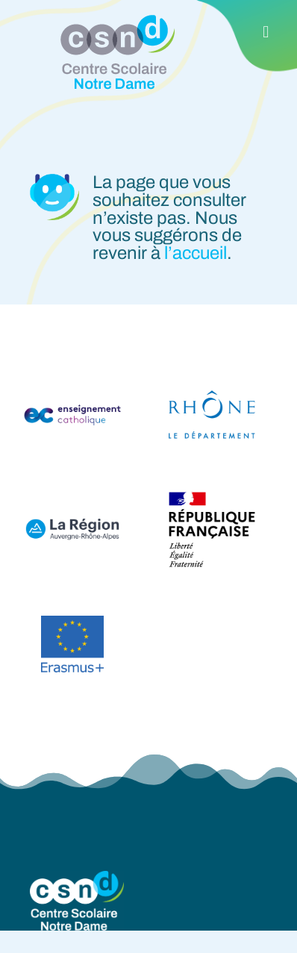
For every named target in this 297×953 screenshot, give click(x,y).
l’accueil (195, 253)
